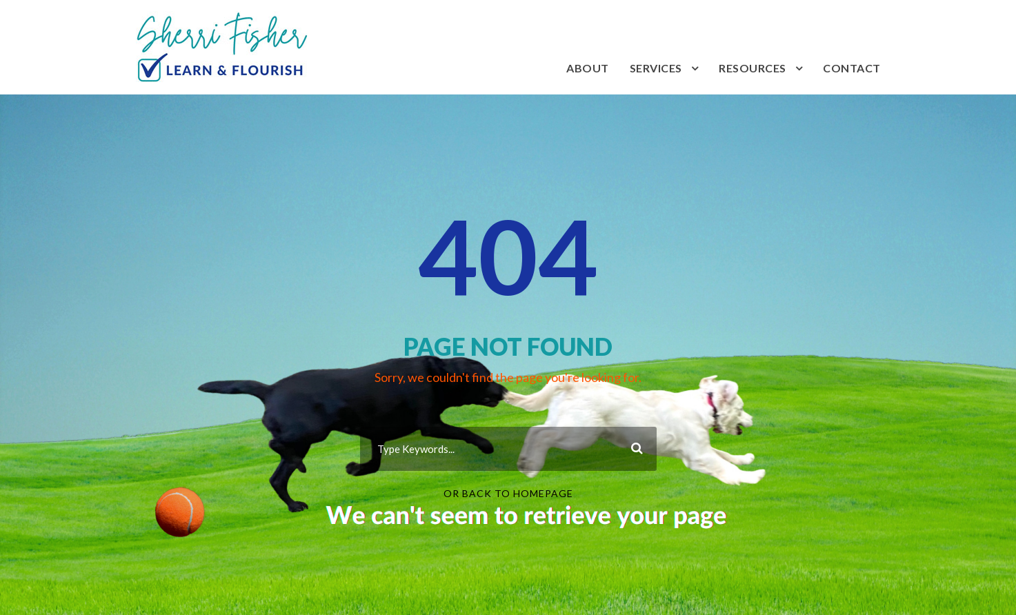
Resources (752, 67)
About (587, 67)
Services (656, 67)
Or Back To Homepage (508, 493)
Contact (852, 67)
